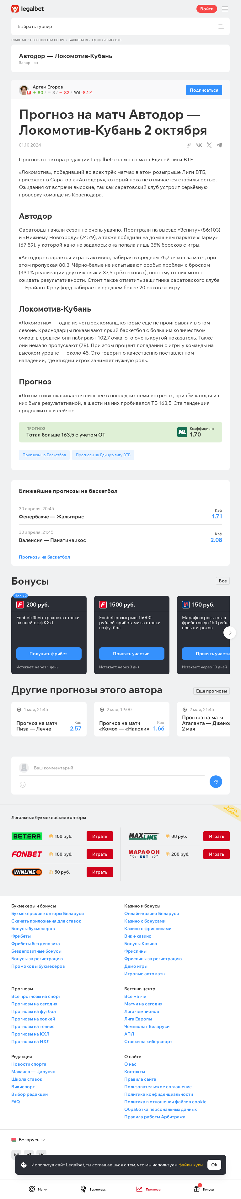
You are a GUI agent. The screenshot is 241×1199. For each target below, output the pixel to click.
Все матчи (135, 996)
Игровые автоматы (144, 974)
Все (223, 581)
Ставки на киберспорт (148, 1041)
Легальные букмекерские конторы (48, 817)
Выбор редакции (29, 1094)
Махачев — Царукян (33, 1071)
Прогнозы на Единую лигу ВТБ (103, 454)
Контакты (134, 1071)
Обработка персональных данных (160, 1109)
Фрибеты (21, 936)
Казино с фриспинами (147, 928)
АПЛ (129, 1034)
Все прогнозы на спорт (36, 996)
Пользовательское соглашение (158, 1086)
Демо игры (135, 966)
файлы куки (191, 1165)
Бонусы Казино (140, 943)
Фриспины (135, 951)
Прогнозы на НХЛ (30, 1041)
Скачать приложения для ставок (46, 921)
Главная (18, 40)
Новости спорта (28, 1064)
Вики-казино (138, 936)
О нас (130, 1064)
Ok (214, 1165)
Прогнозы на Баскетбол (44, 454)
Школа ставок (26, 1079)
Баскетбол (78, 40)
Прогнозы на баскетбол (44, 556)
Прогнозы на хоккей (33, 1019)
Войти (206, 9)
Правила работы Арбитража (154, 1117)
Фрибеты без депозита (35, 943)
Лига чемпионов (141, 1011)
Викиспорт (23, 1086)
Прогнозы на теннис (33, 1026)
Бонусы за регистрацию (37, 958)
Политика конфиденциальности (158, 1094)
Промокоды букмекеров (38, 966)
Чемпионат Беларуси (146, 1026)
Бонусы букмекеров (33, 928)
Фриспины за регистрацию (153, 958)
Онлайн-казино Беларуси (151, 913)
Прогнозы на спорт (47, 40)
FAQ (15, 1102)
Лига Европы (138, 1019)
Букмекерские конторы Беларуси (47, 913)
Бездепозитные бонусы (36, 951)
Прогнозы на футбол (33, 1011)
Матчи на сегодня (143, 1004)
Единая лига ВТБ (106, 40)
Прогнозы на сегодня (34, 1004)
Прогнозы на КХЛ (30, 1034)
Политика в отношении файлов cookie (165, 1102)
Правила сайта (140, 1079)
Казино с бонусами (144, 921)
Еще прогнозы (211, 690)
